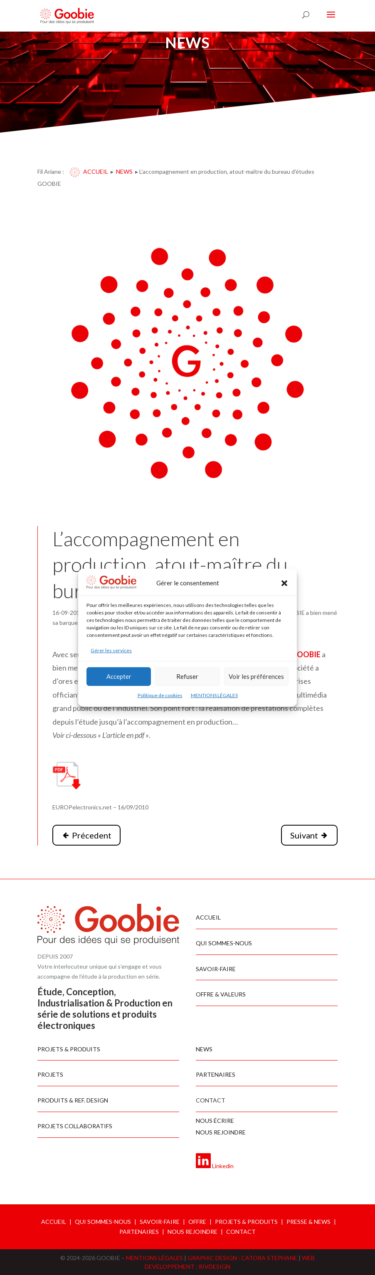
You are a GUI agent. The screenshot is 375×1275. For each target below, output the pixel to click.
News (124, 171)
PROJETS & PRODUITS (246, 1221)
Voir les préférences (256, 676)
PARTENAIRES (139, 1231)
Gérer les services (111, 650)
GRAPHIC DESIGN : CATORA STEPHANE (243, 1257)
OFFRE (197, 1221)
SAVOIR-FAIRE (160, 1221)
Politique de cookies (160, 695)
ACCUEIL (53, 1221)
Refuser (187, 676)
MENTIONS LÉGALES (214, 695)
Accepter (118, 676)
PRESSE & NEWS (308, 1221)
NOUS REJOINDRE (192, 1231)
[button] (284, 583)
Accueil (95, 171)
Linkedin (223, 1165)
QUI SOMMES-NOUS (103, 1221)
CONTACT (241, 1231)
